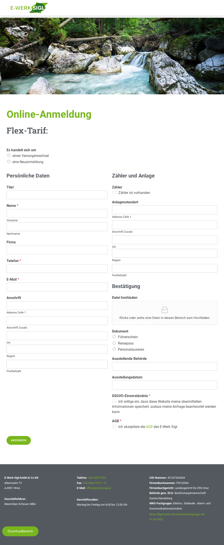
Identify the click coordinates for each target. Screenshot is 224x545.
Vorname (12, 220)
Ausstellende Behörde (129, 359)
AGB (116, 421)
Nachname (13, 233)
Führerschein (128, 337)
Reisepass (126, 343)
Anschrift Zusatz (17, 327)
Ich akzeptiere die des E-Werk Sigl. (148, 427)
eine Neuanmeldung (27, 162)
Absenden (18, 440)
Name (12, 206)
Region (11, 356)
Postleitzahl (14, 371)
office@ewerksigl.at (98, 488)
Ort (8, 342)
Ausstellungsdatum (127, 377)
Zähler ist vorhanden (134, 193)
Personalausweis (131, 349)
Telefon (14, 261)
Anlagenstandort (125, 202)
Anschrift (14, 298)
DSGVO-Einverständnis (131, 396)
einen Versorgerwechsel (30, 156)
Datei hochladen (124, 297)
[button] (20, 531)
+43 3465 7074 (97, 477)
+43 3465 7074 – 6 (94, 483)
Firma (11, 242)
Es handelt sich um (21, 150)
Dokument (120, 331)
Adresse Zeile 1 (16, 312)
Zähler (117, 187)
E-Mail (13, 279)
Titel (10, 187)
